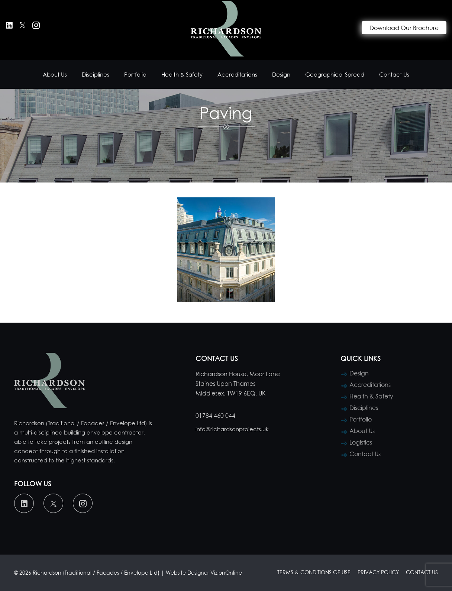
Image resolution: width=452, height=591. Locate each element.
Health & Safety (182, 74)
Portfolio (135, 74)
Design (281, 74)
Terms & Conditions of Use (314, 572)
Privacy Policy (378, 572)
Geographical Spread (334, 74)
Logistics (360, 442)
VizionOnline (226, 572)
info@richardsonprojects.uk (232, 429)
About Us (55, 74)
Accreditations (237, 74)
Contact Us (394, 74)
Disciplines (95, 74)
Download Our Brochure (404, 28)
